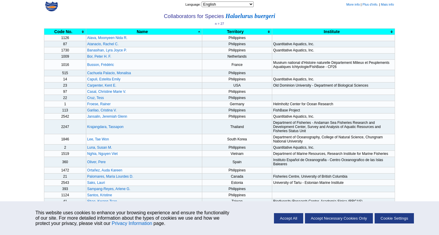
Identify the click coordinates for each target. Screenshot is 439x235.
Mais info (387, 4)
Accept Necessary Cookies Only (339, 218)
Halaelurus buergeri (250, 16)
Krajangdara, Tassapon (105, 127)
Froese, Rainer (98, 104)
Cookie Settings (394, 218)
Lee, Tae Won (98, 139)
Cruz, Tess (95, 98)
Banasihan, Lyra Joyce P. (107, 50)
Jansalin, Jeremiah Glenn (107, 116)
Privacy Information (132, 223)
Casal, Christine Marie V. (106, 92)
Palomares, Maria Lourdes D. (110, 176)
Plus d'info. (370, 4)
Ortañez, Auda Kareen (104, 170)
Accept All (288, 218)
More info (353, 4)
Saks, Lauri (96, 183)
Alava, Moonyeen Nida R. (107, 38)
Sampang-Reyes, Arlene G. (108, 189)
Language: (193, 4)
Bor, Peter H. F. (99, 56)
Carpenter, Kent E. (101, 85)
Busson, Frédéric (100, 65)
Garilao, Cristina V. (102, 110)
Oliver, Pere (96, 162)
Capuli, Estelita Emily (103, 79)
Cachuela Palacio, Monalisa (109, 73)
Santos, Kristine (99, 195)
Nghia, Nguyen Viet (102, 154)
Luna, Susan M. (99, 147)
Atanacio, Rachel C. (102, 44)
